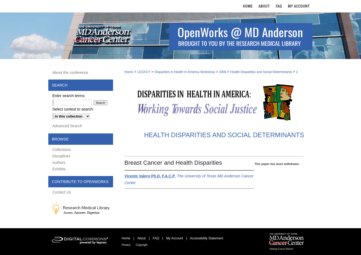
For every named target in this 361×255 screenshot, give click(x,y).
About (141, 238)
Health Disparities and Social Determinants (261, 72)
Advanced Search (67, 126)
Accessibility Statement (206, 238)
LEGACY (144, 72)
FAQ (156, 238)
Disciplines (61, 156)
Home (128, 72)
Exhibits (59, 169)
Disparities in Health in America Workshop (185, 72)
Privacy (126, 244)
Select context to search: (73, 109)
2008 (223, 72)
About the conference (70, 72)
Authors (58, 162)
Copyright (141, 244)
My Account (174, 238)
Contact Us (61, 192)
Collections (61, 149)
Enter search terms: (68, 96)
